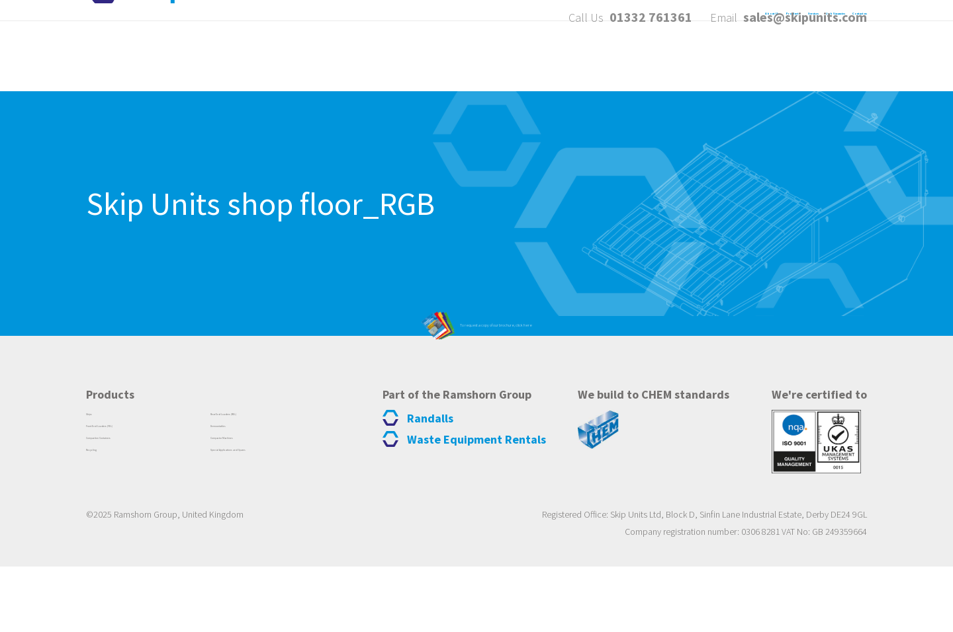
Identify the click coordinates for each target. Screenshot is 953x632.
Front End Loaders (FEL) (140, 497)
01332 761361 (651, 19)
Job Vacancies (729, 58)
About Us (462, 58)
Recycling (108, 528)
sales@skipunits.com (805, 19)
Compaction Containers (140, 513)
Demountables (244, 497)
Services (631, 58)
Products (547, 58)
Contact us (834, 58)
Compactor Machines (258, 513)
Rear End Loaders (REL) (263, 481)
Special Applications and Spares (281, 528)
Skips (98, 481)
